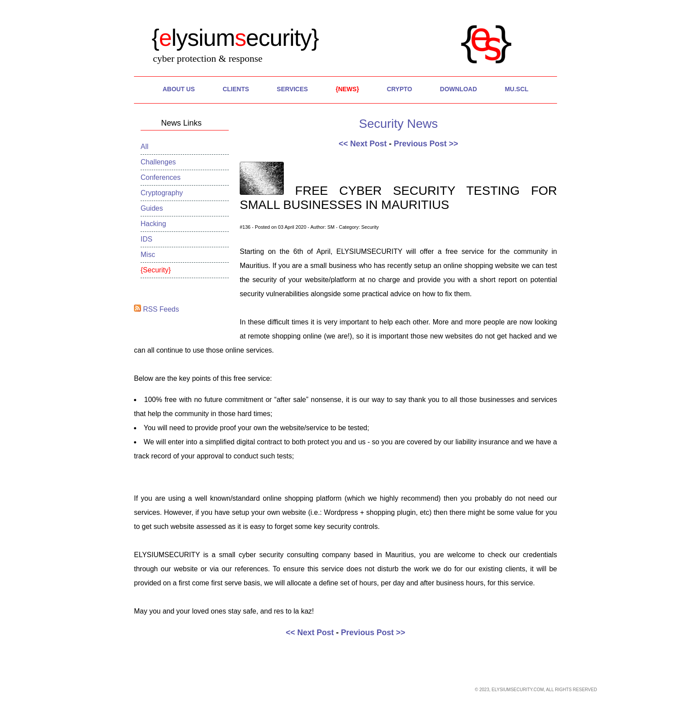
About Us (179, 89)
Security (155, 270)
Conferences (161, 177)
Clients (236, 89)
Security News (398, 123)
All (145, 146)
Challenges (158, 162)
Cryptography (162, 193)
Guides (152, 208)
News (347, 89)
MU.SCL (516, 89)
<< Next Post (362, 143)
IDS (146, 239)
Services (292, 89)
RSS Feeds (156, 309)
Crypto (399, 89)
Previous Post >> (426, 143)
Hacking (153, 223)
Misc (148, 254)
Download (458, 89)
